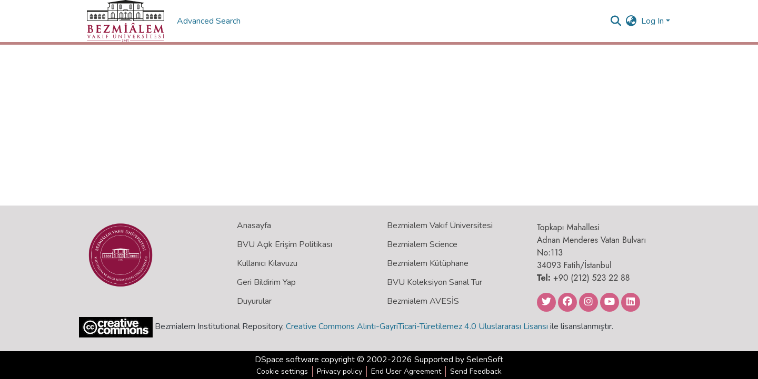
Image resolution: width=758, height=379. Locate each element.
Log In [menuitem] (652, 21)
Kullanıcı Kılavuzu (267, 263)
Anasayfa (254, 225)
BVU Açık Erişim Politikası (284, 244)
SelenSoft (484, 359)
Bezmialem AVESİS (423, 301)
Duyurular (254, 301)
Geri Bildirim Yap (266, 282)
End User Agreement (406, 371)
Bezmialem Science (422, 244)
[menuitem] (631, 21)
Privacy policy (339, 371)
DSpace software (287, 359)
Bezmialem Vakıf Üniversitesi (440, 225)
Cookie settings (282, 371)
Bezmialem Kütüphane (427, 263)
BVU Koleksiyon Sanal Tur (434, 282)
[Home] (125, 21)
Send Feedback (476, 371)
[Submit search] (616, 21)
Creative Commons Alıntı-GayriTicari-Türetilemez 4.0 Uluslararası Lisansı (417, 326)
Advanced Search (210, 21)
